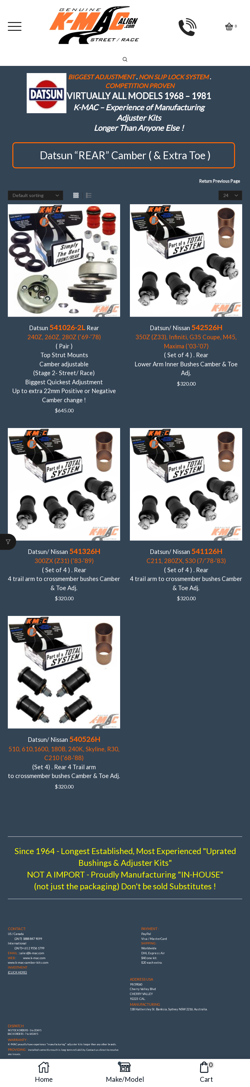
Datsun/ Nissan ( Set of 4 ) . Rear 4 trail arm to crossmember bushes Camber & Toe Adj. (64, 555)
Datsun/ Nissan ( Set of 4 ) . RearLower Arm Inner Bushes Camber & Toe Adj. (186, 342)
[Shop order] (35, 195)
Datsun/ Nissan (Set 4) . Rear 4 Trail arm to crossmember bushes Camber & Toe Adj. (64, 737)
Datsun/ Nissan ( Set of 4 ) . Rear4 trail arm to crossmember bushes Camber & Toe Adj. (186, 555)
